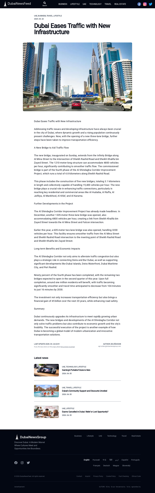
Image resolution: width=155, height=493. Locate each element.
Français (96, 466)
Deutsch (106, 466)
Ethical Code (136, 476)
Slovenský (126, 466)
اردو (117, 460)
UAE (84, 4)
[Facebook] (15, 462)
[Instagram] (22, 462)
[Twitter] (28, 462)
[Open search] (44, 4)
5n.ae (113, 487)
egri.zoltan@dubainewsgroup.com (109, 346)
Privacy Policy (98, 476)
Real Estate (120, 4)
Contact (79, 476)
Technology (95, 4)
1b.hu (128, 487)
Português (135, 460)
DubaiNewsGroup (33, 437)
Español (125, 460)
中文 (104, 460)
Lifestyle (75, 4)
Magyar (116, 466)
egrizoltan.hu (136, 487)
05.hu (108, 487)
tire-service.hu (120, 487)
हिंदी (110, 460)
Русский (96, 460)
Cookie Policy (111, 476)
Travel (108, 4)
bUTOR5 (102, 487)
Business (62, 4)
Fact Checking (124, 476)
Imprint (87, 476)
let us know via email (68, 347)
